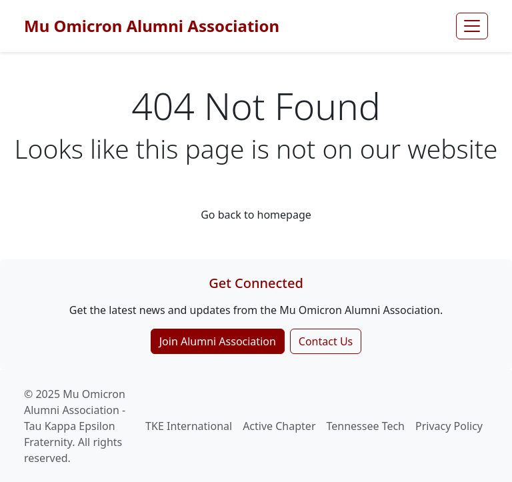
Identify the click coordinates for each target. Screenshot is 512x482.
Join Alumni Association (217, 341)
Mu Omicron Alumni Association (151, 26)
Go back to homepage (256, 214)
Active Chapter (279, 426)
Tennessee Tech (366, 426)
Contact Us (326, 341)
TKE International (188, 426)
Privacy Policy (449, 426)
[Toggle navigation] (472, 26)
